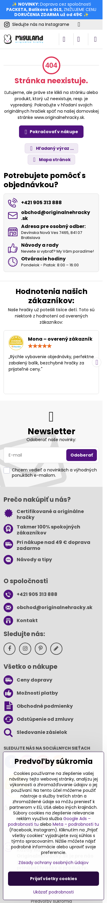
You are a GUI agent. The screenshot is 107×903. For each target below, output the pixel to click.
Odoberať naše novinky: (51, 440)
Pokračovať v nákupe (50, 132)
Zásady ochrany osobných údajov (53, 863)
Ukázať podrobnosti (53, 892)
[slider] (40, 346)
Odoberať (81, 455)
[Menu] (95, 39)
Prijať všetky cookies (53, 879)
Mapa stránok (51, 160)
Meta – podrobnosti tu (76, 824)
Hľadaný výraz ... (51, 148)
